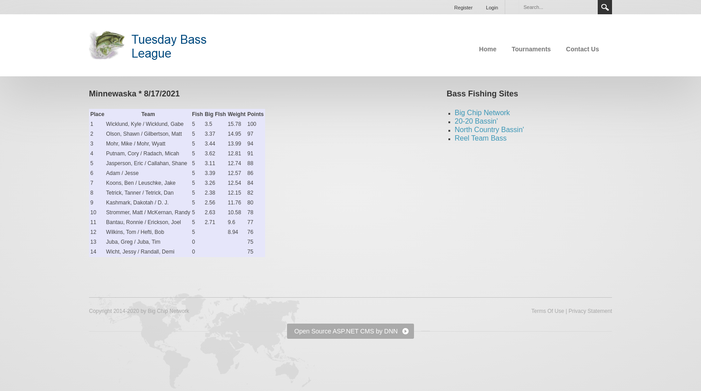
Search (605, 7)
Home (488, 49)
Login (492, 7)
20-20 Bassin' (476, 121)
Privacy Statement (590, 311)
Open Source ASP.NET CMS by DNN (345, 331)
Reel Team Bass (481, 138)
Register (463, 7)
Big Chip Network (482, 112)
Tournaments (531, 49)
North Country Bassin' (489, 129)
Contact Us (582, 49)
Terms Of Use (547, 311)
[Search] (558, 7)
